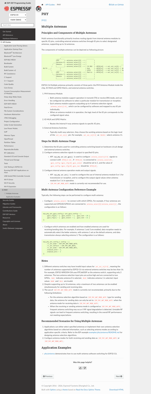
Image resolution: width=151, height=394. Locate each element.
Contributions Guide (10, 211)
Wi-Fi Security (9, 183)
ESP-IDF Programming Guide (18, 7)
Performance (8, 146)
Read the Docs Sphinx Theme (88, 390)
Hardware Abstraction (12, 114)
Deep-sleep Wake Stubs (12, 97)
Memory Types (9, 135)
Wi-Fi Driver (8, 180)
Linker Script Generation (13, 125)
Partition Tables (9, 142)
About (5, 225)
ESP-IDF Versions (9, 214)
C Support (8, 77)
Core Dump (8, 88)
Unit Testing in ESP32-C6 (13, 167)
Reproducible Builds (11, 149)
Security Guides (8, 200)
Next (119, 376)
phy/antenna (49, 354)
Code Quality (9, 84)
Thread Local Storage (11, 160)
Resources (6, 218)
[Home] (42, 5)
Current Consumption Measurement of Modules (17, 92)
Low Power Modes (11, 128)
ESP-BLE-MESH (10, 60)
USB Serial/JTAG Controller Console (17, 176)
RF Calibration (9, 153)
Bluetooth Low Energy (12, 56)
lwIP (5, 132)
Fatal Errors (8, 107)
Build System (9, 67)
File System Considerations (14, 111)
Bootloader (8, 63)
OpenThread (8, 139)
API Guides (6, 42)
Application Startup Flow (13, 49)
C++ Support (8, 81)
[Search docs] (18, 25)
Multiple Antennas (11, 194)
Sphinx (53, 390)
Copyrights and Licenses (11, 221)
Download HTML (116, 390)
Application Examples (13, 197)
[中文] (44, 20)
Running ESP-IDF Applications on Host (16, 171)
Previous (47, 376)
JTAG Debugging (10, 118)
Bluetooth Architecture (13, 53)
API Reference (8, 35)
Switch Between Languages (13, 228)
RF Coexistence (9, 74)
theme (65, 390)
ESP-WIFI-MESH (10, 104)
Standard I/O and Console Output (16, 156)
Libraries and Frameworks (12, 207)
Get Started (7, 31)
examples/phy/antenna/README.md (104, 332)
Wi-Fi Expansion (10, 186)
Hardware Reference (10, 38)
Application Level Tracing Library (15, 46)
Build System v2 (10, 70)
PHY (5, 190)
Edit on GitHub (117, 5)
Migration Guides (9, 204)
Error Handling (9, 100)
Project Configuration (12, 121)
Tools (6, 163)
